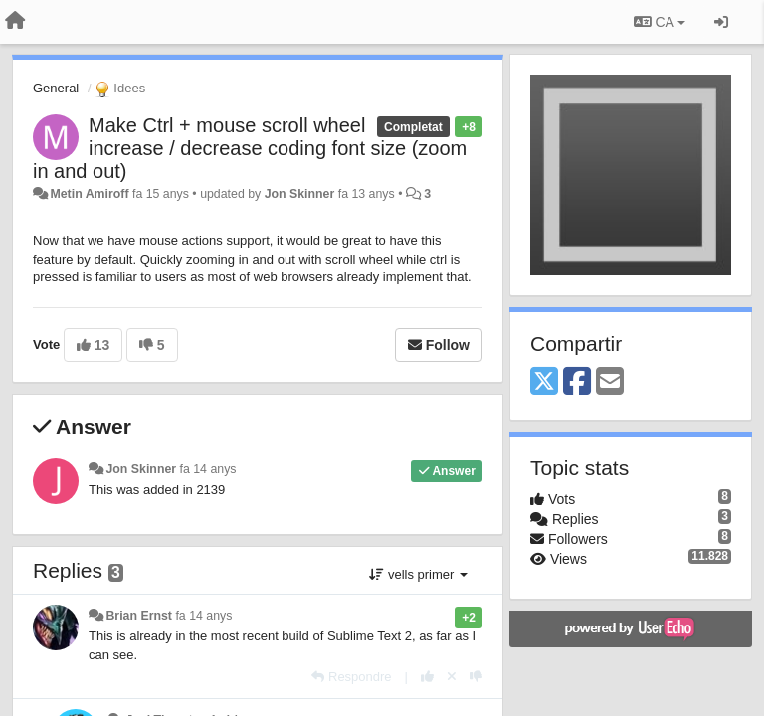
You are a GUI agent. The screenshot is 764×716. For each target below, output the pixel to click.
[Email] (610, 382)
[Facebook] (577, 382)
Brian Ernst (138, 616)
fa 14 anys (208, 469)
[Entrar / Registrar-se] (721, 22)
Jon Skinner (300, 194)
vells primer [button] (418, 574)
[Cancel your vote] (452, 676)
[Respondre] (351, 676)
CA (659, 22)
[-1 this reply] (476, 676)
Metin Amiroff (89, 194)
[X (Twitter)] (544, 382)
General (56, 88)
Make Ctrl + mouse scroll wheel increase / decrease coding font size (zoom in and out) (250, 148)
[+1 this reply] (427, 676)
